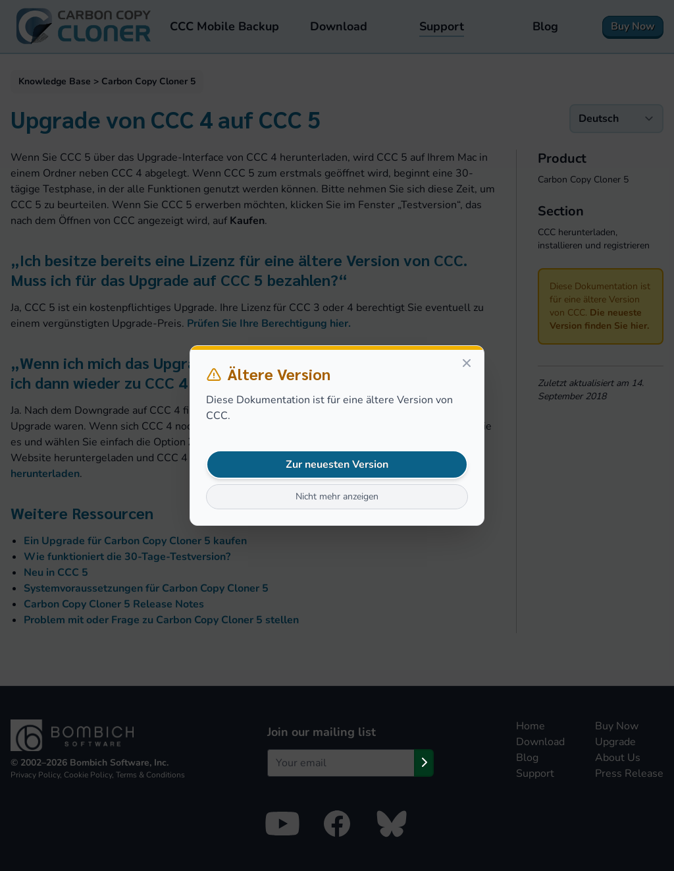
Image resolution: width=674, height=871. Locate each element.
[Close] (466, 363)
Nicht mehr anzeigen (337, 496)
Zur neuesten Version (337, 464)
